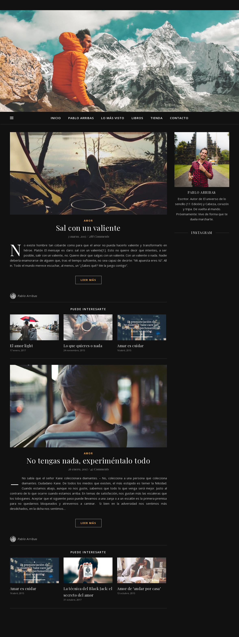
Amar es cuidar (130, 345)
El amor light (21, 345)
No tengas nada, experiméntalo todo (88, 460)
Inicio (56, 118)
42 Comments (99, 469)
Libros (137, 118)
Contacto (179, 118)
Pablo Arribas (81, 118)
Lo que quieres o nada (83, 345)
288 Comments (99, 236)
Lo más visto (112, 118)
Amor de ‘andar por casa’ (139, 588)
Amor (88, 220)
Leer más (88, 280)
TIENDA (156, 118)
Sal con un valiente (88, 228)
